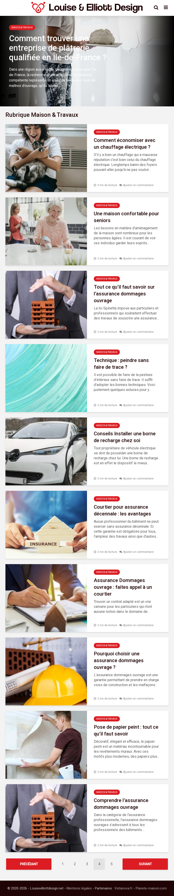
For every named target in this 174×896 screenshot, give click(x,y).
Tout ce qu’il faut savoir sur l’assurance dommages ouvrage (124, 293)
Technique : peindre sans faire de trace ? (121, 363)
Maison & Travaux (22, 27)
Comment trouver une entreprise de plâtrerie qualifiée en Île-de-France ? (57, 48)
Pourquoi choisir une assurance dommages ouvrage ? (119, 660)
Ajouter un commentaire (138, 185)
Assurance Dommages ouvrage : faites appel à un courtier (123, 587)
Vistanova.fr (123, 888)
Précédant (29, 864)
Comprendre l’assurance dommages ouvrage (121, 804)
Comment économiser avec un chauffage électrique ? (124, 143)
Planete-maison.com (151, 888)
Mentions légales (79, 888)
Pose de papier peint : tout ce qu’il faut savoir (126, 730)
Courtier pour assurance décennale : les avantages (122, 510)
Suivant (145, 864)
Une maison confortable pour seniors (126, 217)
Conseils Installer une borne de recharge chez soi (125, 437)
